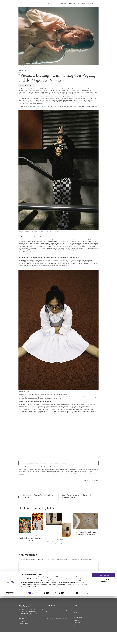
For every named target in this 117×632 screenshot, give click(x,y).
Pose (42, 98)
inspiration (22, 70)
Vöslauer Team (24, 487)
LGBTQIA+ (35, 265)
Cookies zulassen (104, 611)
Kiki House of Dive (75, 106)
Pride (92, 486)
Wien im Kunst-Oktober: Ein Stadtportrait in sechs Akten (86, 533)
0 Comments (34, 487)
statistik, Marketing (28, 463)
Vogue (42, 92)
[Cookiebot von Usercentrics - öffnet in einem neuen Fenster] (10, 629)
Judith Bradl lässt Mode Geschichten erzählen (31, 539)
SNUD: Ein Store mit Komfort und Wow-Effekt (58, 543)
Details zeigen (85, 629)
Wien (46, 401)
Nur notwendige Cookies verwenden (104, 616)
